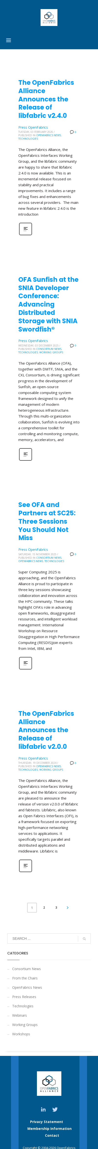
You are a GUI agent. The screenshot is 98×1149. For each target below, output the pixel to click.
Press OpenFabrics (33, 127)
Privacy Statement (46, 1121)
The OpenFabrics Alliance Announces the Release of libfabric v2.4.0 (46, 99)
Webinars (19, 1015)
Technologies (28, 138)
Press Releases (24, 996)
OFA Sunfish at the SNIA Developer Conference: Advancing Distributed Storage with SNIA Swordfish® (48, 304)
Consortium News (48, 349)
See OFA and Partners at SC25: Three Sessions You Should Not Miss (47, 521)
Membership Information (49, 1128)
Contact (52, 1135)
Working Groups (51, 352)
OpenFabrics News (48, 135)
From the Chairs (25, 978)
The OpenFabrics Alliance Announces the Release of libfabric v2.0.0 (46, 730)
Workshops (21, 1034)
